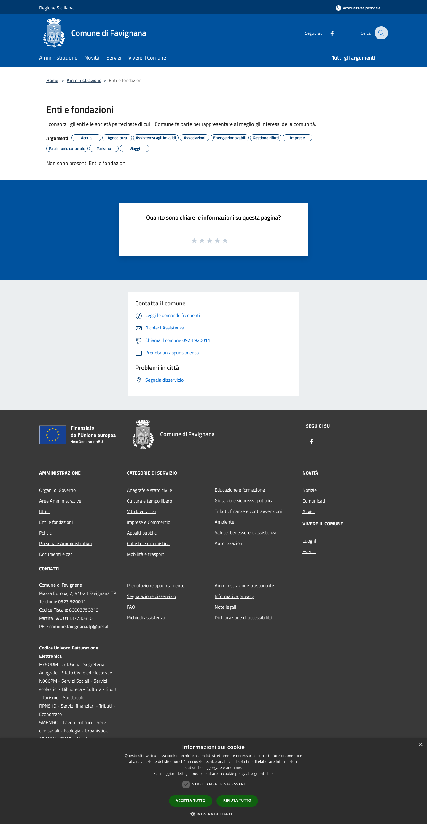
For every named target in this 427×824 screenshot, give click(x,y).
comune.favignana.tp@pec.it (79, 626)
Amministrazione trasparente (244, 585)
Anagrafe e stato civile (149, 490)
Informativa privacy (234, 596)
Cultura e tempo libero (149, 500)
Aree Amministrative (60, 500)
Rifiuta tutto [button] (237, 800)
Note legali (225, 606)
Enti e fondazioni (56, 522)
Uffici (44, 511)
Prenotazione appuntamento (155, 585)
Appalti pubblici (142, 532)
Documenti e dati (56, 554)
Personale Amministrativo (65, 543)
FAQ (131, 606)
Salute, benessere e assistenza (245, 532)
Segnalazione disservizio (151, 596)
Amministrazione (84, 80)
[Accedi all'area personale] (358, 8)
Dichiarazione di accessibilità (243, 617)
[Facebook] (328, 33)
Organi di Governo (57, 490)
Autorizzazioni (229, 543)
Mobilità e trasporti (146, 554)
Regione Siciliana (56, 7)
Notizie (309, 490)
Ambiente (224, 521)
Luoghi (309, 540)
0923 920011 (72, 601)
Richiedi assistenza (146, 617)
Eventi (309, 551)
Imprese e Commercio (148, 522)
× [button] (420, 745)
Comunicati (313, 500)
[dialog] (213, 781)
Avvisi (308, 511)
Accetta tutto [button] (190, 800)
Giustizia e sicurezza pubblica (244, 500)
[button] (213, 814)
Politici (46, 532)
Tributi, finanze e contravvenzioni (248, 511)
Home (52, 80)
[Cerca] (381, 33)
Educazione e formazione (240, 489)
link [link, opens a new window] (270, 773)
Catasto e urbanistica (148, 543)
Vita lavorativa (141, 511)
